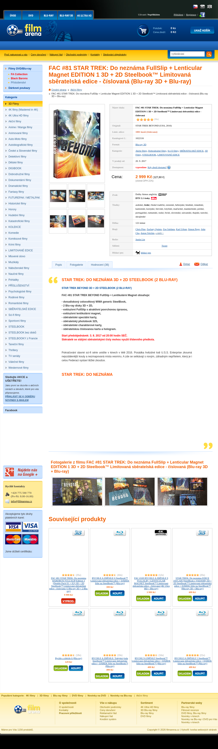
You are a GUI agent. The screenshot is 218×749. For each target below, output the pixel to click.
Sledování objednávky (115, 54)
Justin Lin (140, 239)
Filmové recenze (190, 710)
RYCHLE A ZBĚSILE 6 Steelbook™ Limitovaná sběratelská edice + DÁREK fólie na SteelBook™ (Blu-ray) (110, 581)
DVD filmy (146, 716)
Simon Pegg (194, 229)
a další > (159, 233)
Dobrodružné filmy (157, 150)
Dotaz (186, 264)
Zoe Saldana (169, 229)
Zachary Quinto (154, 229)
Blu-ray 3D (140, 144)
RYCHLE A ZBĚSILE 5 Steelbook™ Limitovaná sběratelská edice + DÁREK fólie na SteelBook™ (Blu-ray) (192, 661)
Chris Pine (140, 229)
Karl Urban (181, 229)
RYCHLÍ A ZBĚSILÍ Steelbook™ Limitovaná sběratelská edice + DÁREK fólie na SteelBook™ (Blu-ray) (151, 661)
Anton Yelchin (147, 233)
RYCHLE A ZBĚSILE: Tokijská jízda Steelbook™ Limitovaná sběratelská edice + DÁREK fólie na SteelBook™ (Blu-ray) (110, 662)
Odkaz (204, 264)
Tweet (164, 245)
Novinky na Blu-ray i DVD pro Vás (199, 719)
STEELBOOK (149, 154)
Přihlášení (178, 14)
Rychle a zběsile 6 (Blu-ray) (68, 658)
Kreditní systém (108, 719)
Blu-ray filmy (147, 713)
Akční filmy (76, 89)
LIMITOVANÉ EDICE (168, 154)
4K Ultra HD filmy (150, 707)
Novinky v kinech (190, 716)
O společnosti (66, 707)
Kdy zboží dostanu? (157, 167)
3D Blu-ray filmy (149, 710)
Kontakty (95, 54)
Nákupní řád (56, 54)
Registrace (191, 14)
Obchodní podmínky (76, 54)
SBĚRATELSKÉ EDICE (191, 150)
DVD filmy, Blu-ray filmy (193, 713)
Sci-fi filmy (173, 150)
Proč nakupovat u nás (15, 54)
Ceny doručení (38, 54)
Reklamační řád (108, 713)
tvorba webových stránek (203, 729)
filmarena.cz (172, 729)
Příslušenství (18, 82)
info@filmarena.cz (21, 501)
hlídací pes (146, 252)
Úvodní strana (58, 89)
